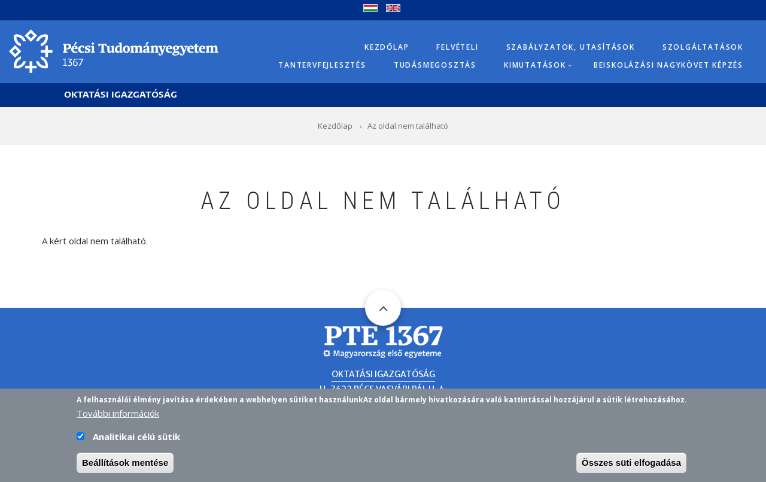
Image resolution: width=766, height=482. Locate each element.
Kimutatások (535, 65)
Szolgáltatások (702, 47)
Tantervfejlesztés (322, 65)
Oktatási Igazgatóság (120, 94)
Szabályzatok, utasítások (570, 47)
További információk (118, 419)
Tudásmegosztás (435, 65)
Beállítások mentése (125, 468)
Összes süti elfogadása (631, 468)
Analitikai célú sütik (136, 442)
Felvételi (457, 47)
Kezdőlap (386, 47)
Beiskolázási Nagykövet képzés (668, 65)
